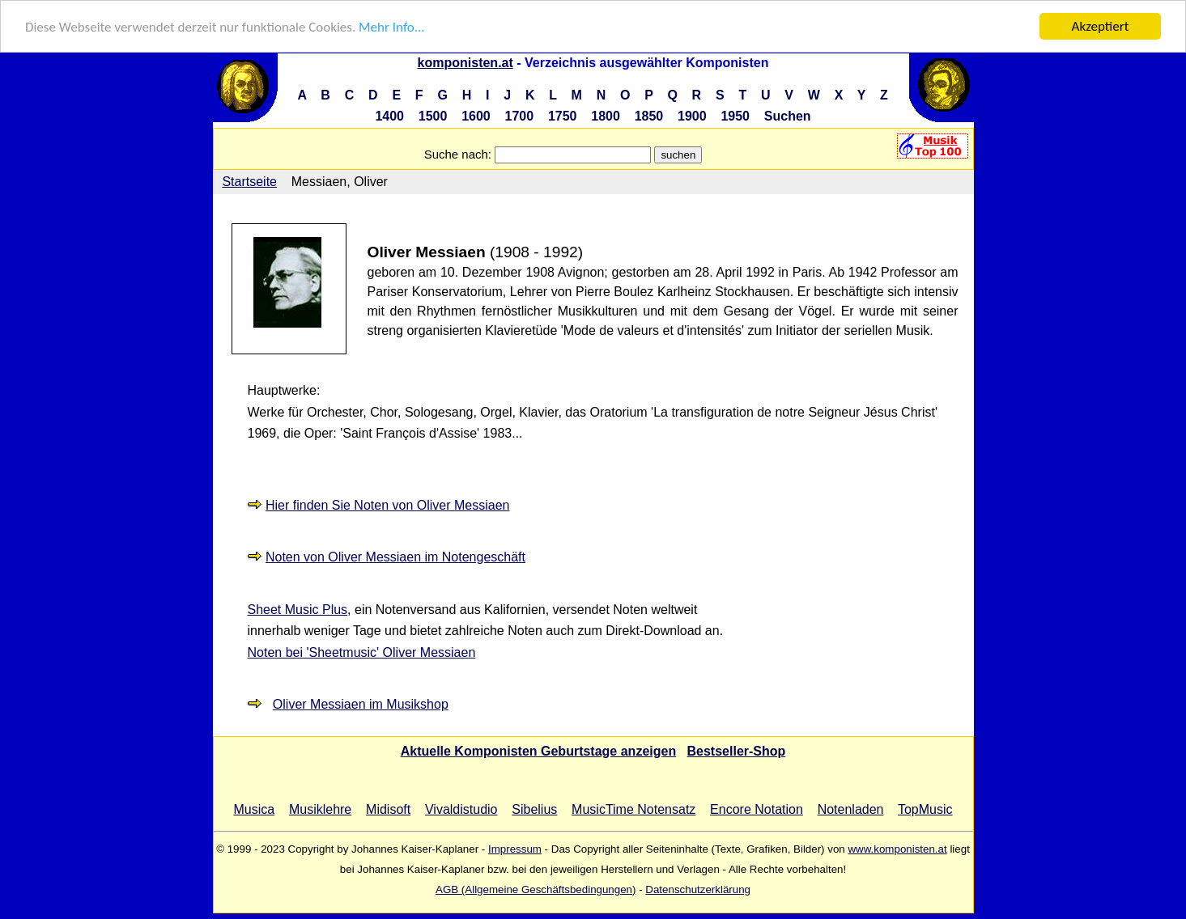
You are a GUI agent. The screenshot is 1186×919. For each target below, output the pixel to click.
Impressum (515, 849)
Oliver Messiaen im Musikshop (360, 704)
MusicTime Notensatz (633, 809)
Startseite (249, 181)
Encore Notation (756, 809)
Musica (253, 809)
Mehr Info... (391, 27)
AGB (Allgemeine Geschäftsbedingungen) (536, 889)
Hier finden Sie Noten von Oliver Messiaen (387, 505)
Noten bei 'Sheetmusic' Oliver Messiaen (362, 652)
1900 (692, 116)
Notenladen (851, 809)
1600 (476, 116)
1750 (562, 116)
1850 (649, 116)
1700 (519, 116)
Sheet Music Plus (298, 609)
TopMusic (925, 809)
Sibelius (534, 809)
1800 (605, 116)
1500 (433, 116)
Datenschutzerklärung (697, 889)
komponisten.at (465, 63)
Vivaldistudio (461, 809)
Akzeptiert (1100, 26)
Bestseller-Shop (736, 751)
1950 (735, 116)
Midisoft (388, 809)
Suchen (787, 116)
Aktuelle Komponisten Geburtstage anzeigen (539, 751)
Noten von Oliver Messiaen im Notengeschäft (395, 557)
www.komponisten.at (897, 849)
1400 (389, 116)
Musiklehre (320, 809)
